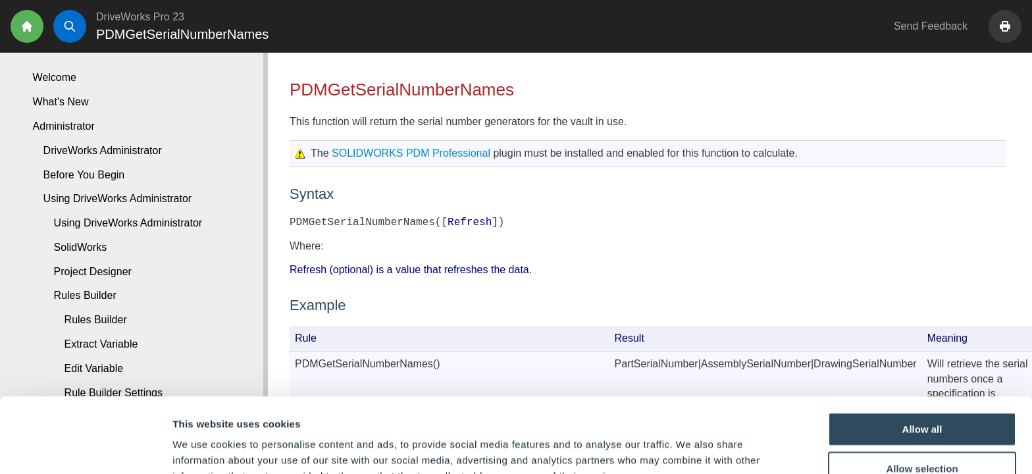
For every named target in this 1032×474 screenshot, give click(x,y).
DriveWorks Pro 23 (140, 16)
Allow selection (922, 398)
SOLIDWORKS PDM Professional (411, 153)
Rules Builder (95, 319)
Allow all (922, 358)
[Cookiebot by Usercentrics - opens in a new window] (85, 448)
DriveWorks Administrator (102, 150)
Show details (690, 448)
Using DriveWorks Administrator (128, 222)
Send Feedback (931, 26)
